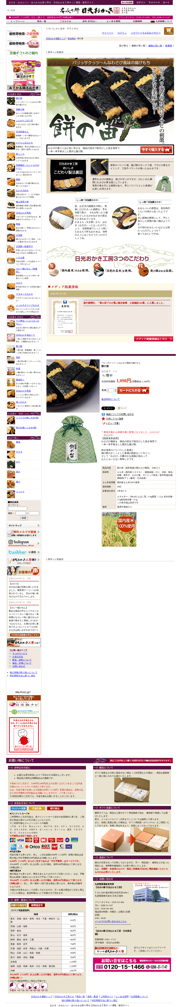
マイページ (154, 2)
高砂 (18, 357)
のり (18, 462)
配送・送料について (22, 660)
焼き (18, 472)
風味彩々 (20, 380)
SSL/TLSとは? (23, 692)
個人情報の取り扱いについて (23, 672)
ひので (19, 283)
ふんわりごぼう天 (24, 120)
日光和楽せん (22, 131)
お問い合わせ (18, 666)
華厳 (18, 224)
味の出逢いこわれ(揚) (26, 427)
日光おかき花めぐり (25, 335)
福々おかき (21, 402)
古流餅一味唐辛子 (24, 246)
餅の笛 (19, 98)
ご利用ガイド (106, 996)
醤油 (18, 442)
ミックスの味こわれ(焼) (27, 417)
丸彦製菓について (139, 996)
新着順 (168, 45)
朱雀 (18, 368)
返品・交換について (22, 663)
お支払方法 (17, 656)
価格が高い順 (155, 45)
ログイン (140, 2)
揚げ (18, 481)
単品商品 (71, 38)
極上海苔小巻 (22, 202)
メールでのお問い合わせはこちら (111, 921)
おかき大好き (22, 190)
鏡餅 (18, 179)
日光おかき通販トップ (56, 38)
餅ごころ (20, 154)
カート (166, 2)
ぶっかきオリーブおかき (27, 305)
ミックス (20, 491)
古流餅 (19, 235)
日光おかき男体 (23, 213)
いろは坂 (20, 257)
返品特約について (110, 399)
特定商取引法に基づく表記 (22, 675)
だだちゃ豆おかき (24, 143)
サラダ (19, 452)
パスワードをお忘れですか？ (146, 33)
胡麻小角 (20, 109)
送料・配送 (92, 996)
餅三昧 (19, 346)
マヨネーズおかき (24, 294)
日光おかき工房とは (64, 996)
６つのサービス (19, 653)
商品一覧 (80, 996)
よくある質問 (122, 996)
